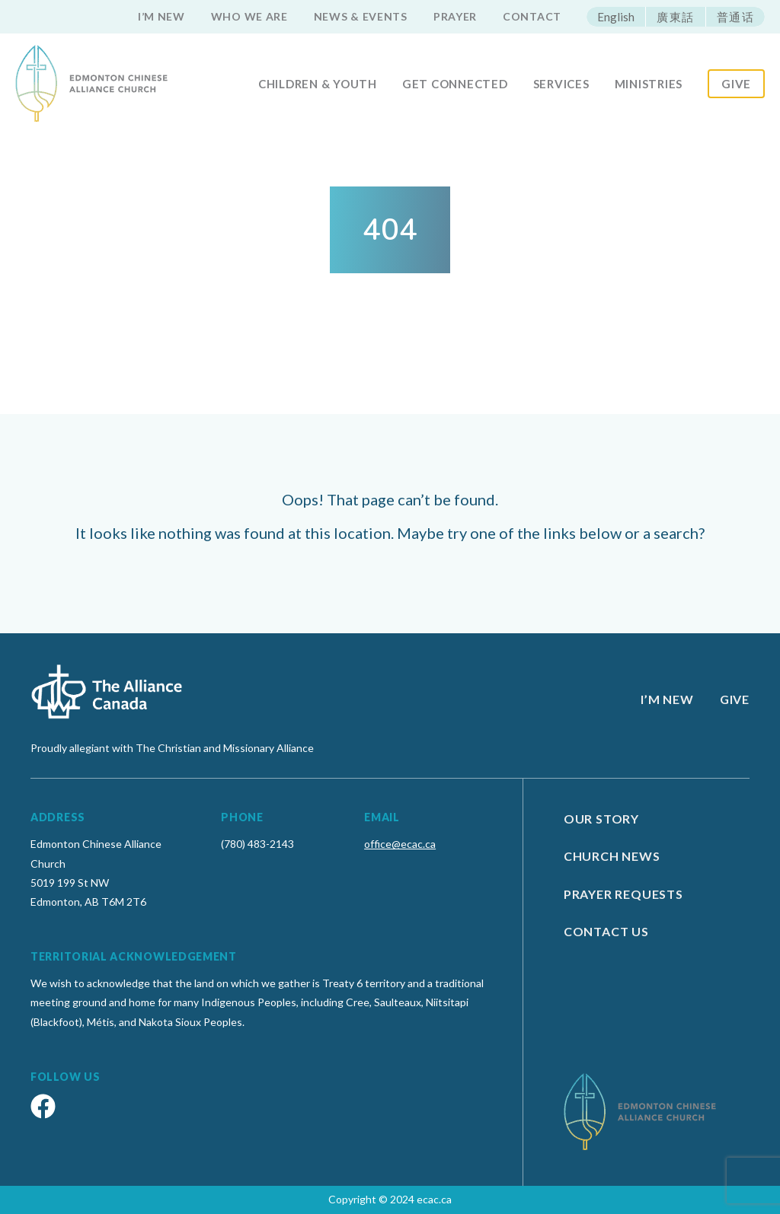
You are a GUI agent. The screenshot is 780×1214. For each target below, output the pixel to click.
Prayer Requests (623, 894)
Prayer (455, 16)
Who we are (249, 16)
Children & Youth (317, 84)
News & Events (361, 16)
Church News (612, 856)
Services (561, 84)
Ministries (649, 84)
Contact (532, 16)
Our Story (601, 818)
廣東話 (676, 17)
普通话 (736, 17)
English (616, 17)
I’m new (161, 16)
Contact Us (606, 931)
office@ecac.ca (400, 843)
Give (736, 84)
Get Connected (455, 84)
